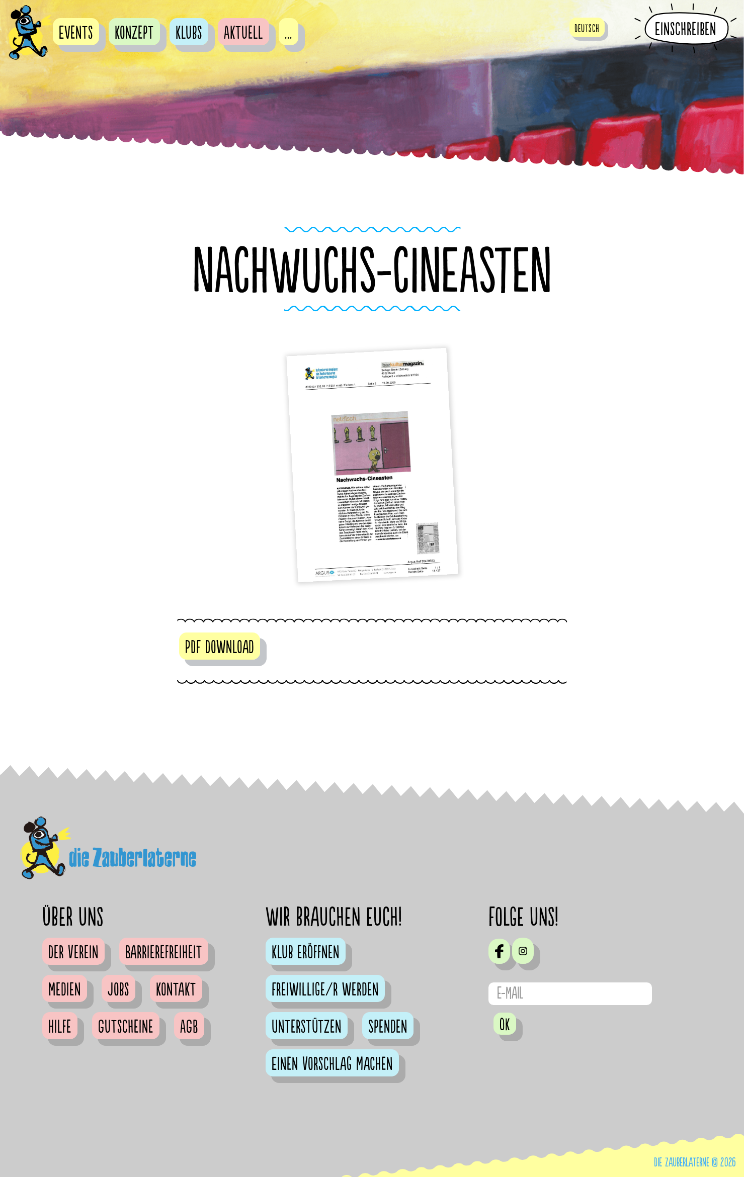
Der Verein (73, 952)
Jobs (118, 990)
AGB (189, 1027)
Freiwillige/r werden (325, 990)
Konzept (134, 33)
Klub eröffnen (306, 952)
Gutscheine (125, 1027)
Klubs (189, 33)
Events (76, 33)
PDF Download (219, 647)
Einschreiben (685, 29)
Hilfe (59, 1027)
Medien (64, 990)
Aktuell (243, 33)
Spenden (387, 1027)
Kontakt (176, 990)
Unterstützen (307, 1027)
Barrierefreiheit (163, 952)
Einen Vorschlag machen (332, 1064)
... (288, 33)
